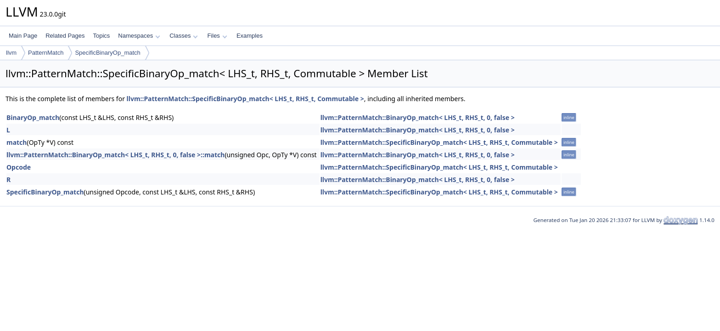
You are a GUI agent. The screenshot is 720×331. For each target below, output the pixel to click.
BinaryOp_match (32, 117)
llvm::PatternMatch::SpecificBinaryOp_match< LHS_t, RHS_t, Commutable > (245, 98)
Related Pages (64, 35)
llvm (11, 52)
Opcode (18, 167)
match (16, 142)
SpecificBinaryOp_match (107, 52)
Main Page (23, 35)
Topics (101, 35)
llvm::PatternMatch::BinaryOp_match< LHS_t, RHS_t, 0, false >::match (115, 154)
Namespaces (139, 35)
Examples (249, 35)
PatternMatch (45, 52)
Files (217, 35)
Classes (183, 35)
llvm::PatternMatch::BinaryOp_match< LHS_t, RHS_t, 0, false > (418, 117)
